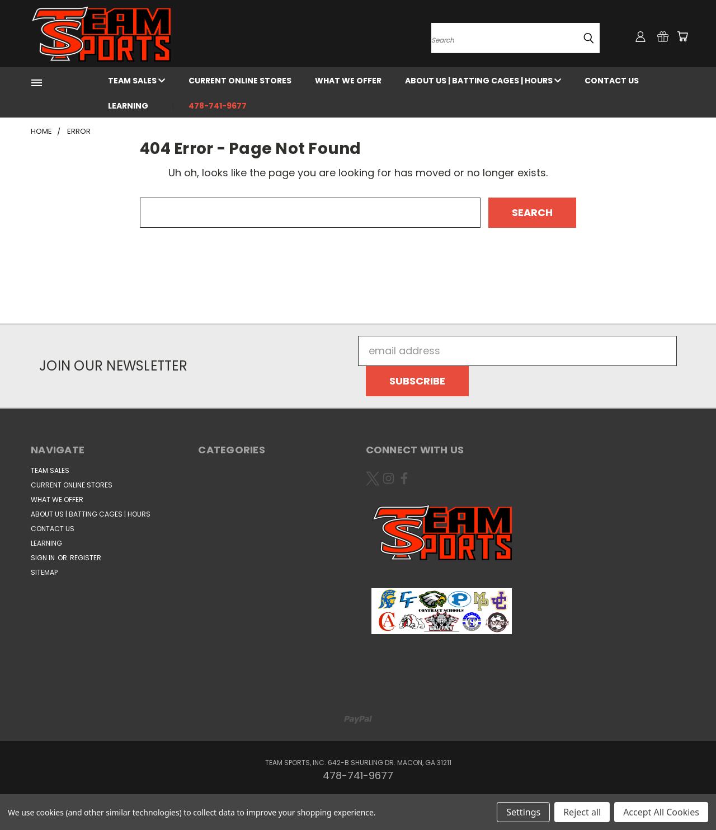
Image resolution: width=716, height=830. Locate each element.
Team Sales (136, 80)
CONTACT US (612, 80)
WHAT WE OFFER (348, 80)
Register (85, 557)
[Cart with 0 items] (682, 36)
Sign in (43, 557)
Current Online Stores (240, 80)
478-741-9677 (218, 105)
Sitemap (44, 572)
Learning (128, 105)
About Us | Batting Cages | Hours (483, 80)
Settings (523, 812)
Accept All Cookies (661, 812)
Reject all (582, 812)
